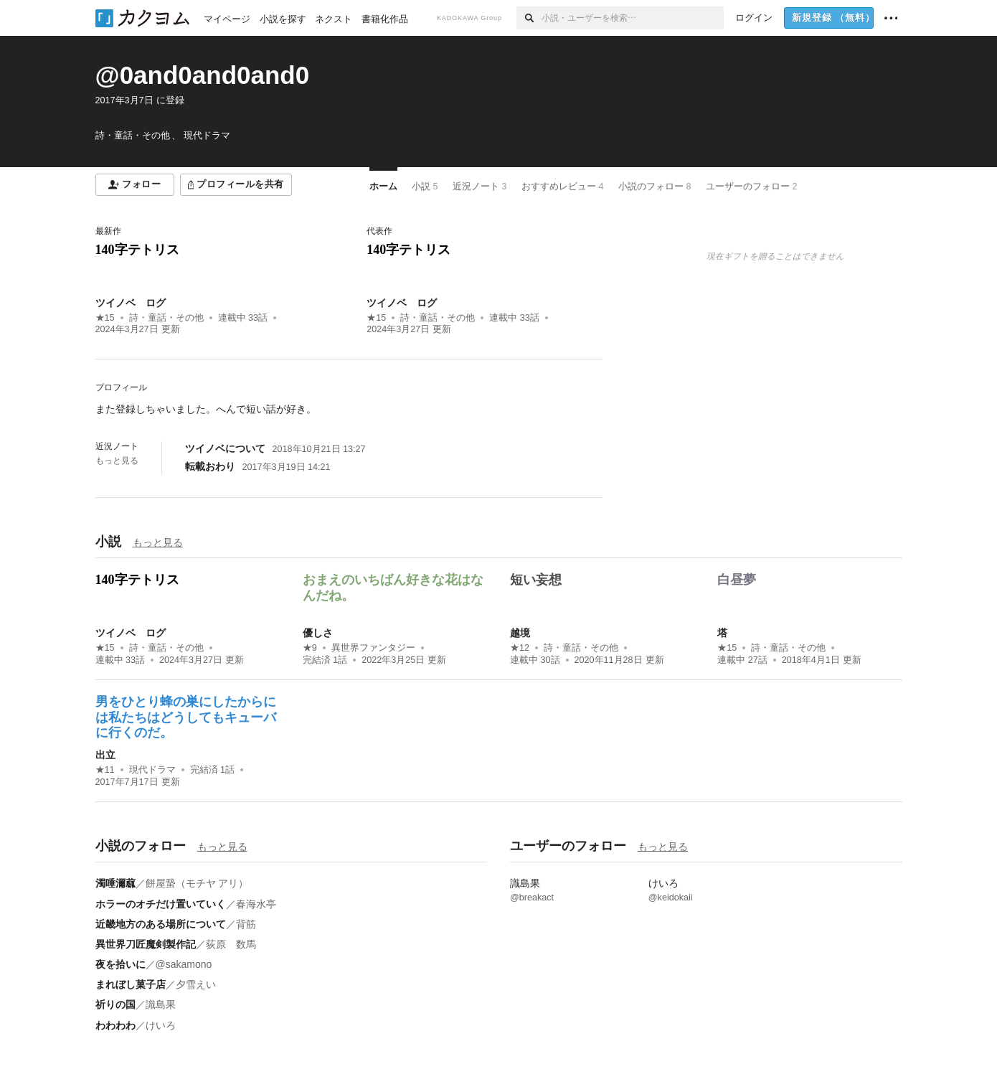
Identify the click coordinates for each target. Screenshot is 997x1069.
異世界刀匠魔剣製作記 (145, 944)
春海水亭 (256, 904)
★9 (310, 648)
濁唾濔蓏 (115, 883)
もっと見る (116, 460)
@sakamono (184, 964)
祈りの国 (115, 1004)
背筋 (246, 924)
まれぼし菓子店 (130, 984)
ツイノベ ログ (130, 303)
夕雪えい (196, 984)
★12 (519, 648)
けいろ (161, 1025)
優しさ (318, 633)
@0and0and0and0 (202, 75)
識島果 (161, 1004)
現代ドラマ (152, 770)
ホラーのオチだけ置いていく (160, 904)
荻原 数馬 (231, 944)
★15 (105, 318)
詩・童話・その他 (166, 318)
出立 (105, 754)
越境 (520, 633)
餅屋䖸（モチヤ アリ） (197, 883)
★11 (105, 770)
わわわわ (115, 1025)
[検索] (529, 17)
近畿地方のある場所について (160, 924)
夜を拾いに (120, 964)
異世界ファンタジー (373, 648)
